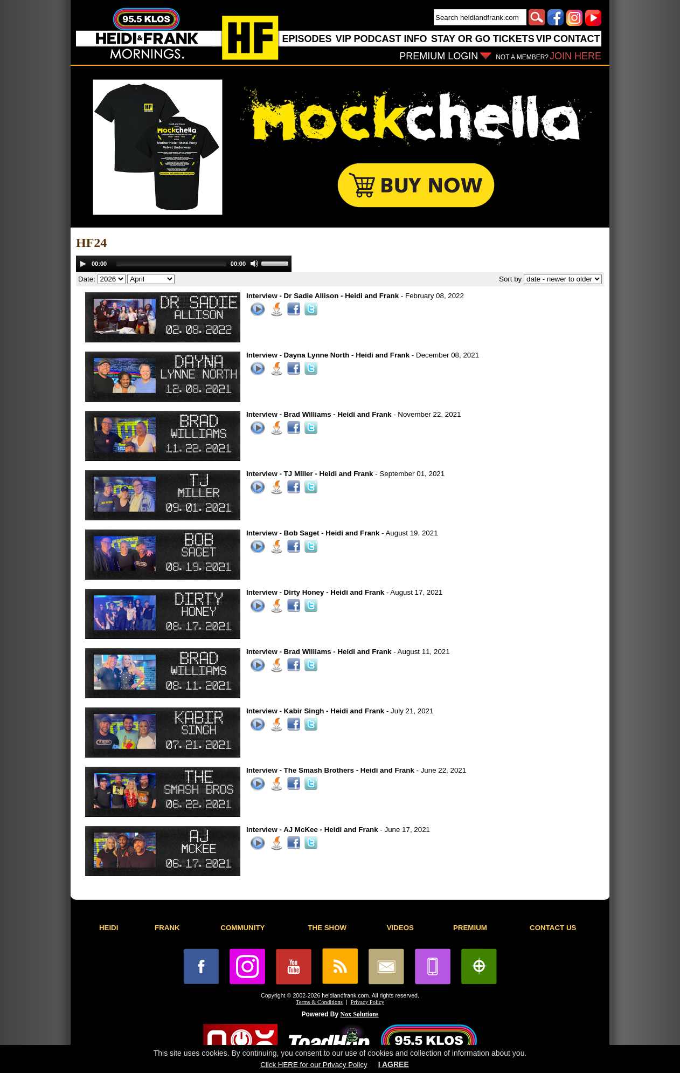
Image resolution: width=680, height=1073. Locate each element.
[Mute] (254, 263)
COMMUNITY (242, 928)
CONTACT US (553, 928)
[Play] (83, 263)
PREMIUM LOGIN (438, 56)
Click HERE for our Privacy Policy (313, 1065)
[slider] (171, 263)
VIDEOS (400, 928)
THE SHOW (327, 928)
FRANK (167, 928)
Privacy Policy (367, 1002)
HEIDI (109, 928)
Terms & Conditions (319, 1002)
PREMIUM (470, 928)
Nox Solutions (360, 1014)
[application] (184, 264)
